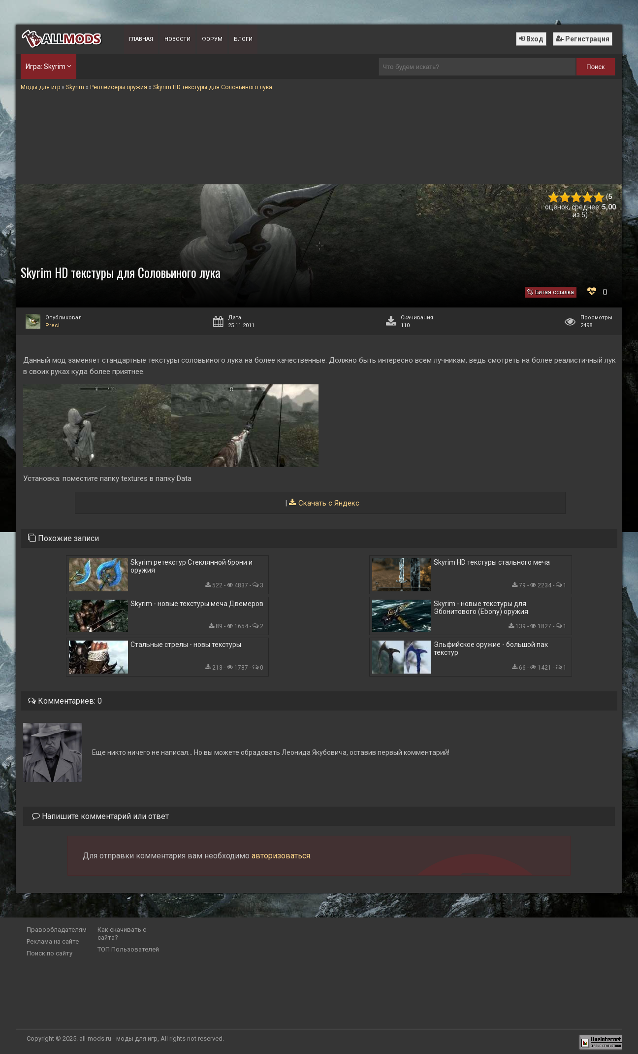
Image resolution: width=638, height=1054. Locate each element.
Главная (141, 39)
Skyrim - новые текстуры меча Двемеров (196, 604)
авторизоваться (281, 855)
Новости (177, 39)
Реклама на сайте (53, 941)
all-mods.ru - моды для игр (118, 1038)
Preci (52, 325)
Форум (212, 39)
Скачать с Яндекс (328, 503)
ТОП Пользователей (128, 949)
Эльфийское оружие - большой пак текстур (491, 648)
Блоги (243, 39)
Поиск (595, 66)
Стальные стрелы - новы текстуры (185, 644)
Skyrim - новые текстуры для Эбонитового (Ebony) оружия (481, 607)
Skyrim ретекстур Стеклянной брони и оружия (191, 566)
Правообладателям (57, 929)
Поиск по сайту (49, 953)
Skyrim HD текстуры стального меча (492, 562)
